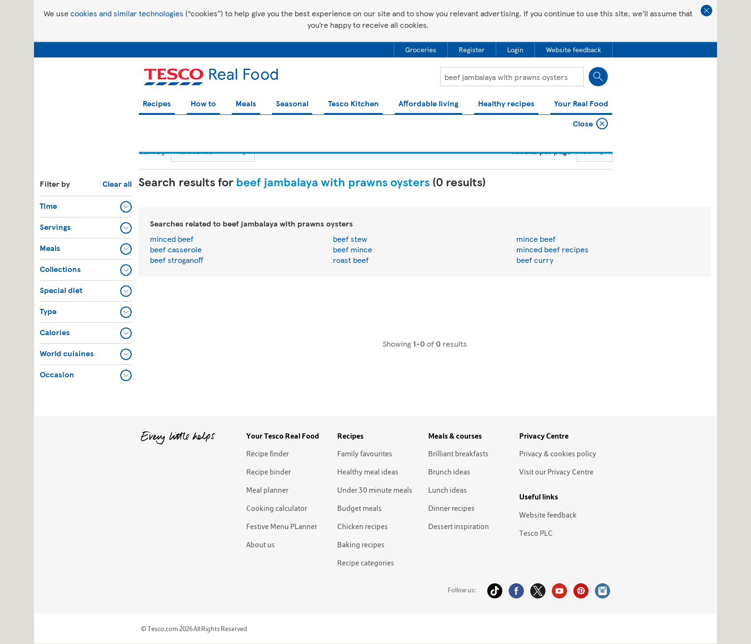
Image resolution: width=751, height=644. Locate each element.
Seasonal (292, 104)
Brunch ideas (449, 471)
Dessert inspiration (458, 526)
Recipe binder (268, 471)
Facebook (516, 591)
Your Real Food (581, 104)
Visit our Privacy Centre (556, 471)
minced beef (171, 238)
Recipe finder (267, 453)
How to (203, 104)
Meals (246, 104)
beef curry (534, 259)
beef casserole (176, 249)
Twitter (538, 591)
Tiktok (494, 591)
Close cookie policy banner (706, 10)
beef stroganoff (176, 259)
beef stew (350, 238)
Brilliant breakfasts (458, 453)
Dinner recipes (451, 508)
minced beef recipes (552, 249)
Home (147, 124)
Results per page (541, 151)
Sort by (152, 151)
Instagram (602, 591)
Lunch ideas (447, 490)
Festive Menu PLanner (281, 526)
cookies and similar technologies (126, 13)
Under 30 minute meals (374, 490)
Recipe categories (365, 562)
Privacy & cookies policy (557, 453)
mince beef (536, 238)
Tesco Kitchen (353, 104)
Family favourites (364, 453)
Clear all (117, 183)
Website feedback (548, 514)
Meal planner (267, 490)
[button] (86, 206)
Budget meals (359, 508)
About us (260, 544)
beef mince (352, 249)
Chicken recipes (362, 526)
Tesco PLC (536, 533)
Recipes (157, 104)
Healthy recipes (506, 104)
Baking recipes (361, 544)
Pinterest (581, 591)
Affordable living (428, 104)
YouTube (559, 591)
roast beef (351, 259)
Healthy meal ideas (367, 471)
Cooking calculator (276, 508)
